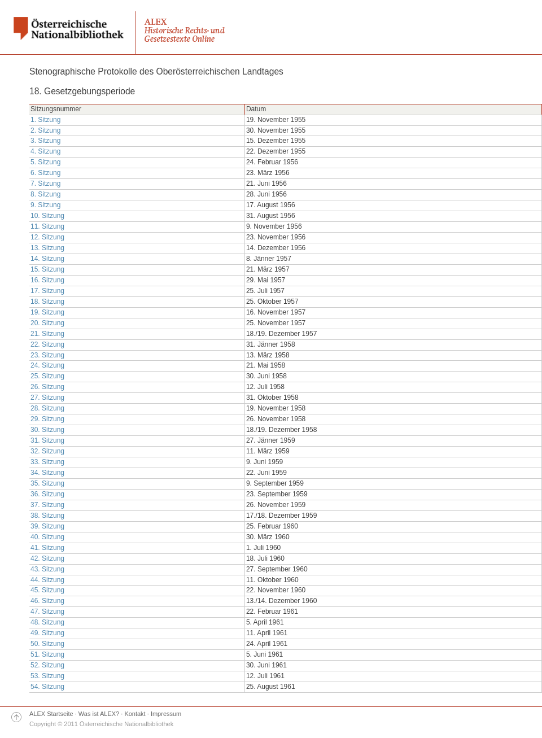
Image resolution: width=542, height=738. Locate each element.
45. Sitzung (47, 590)
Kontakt (134, 713)
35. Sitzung (47, 483)
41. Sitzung (47, 548)
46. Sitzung (47, 601)
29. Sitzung (47, 419)
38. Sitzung (47, 515)
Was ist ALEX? (98, 713)
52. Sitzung (47, 665)
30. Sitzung (47, 430)
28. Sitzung (47, 408)
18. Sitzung (47, 301)
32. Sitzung (47, 451)
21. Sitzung (47, 334)
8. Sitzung (45, 194)
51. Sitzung (47, 654)
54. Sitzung (47, 687)
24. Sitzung (47, 365)
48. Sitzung (47, 622)
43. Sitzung (47, 569)
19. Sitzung (47, 312)
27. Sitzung (47, 397)
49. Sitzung (47, 633)
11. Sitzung (47, 226)
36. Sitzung (47, 494)
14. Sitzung (47, 259)
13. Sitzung (47, 248)
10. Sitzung (47, 216)
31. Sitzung (47, 440)
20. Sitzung (47, 323)
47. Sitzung (47, 611)
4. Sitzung (45, 151)
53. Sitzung (47, 676)
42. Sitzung (47, 558)
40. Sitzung (47, 537)
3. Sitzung (45, 141)
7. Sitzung (45, 183)
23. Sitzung (47, 355)
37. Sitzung (47, 505)
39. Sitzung (47, 526)
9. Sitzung (45, 205)
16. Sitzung (47, 280)
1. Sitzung (45, 120)
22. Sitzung (47, 344)
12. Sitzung (47, 237)
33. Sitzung (47, 462)
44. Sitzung (47, 580)
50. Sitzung (47, 644)
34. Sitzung (47, 473)
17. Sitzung (47, 291)
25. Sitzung (47, 376)
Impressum (166, 713)
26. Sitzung (47, 387)
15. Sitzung (47, 269)
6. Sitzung (45, 173)
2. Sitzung (45, 130)
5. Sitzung (45, 162)
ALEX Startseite (51, 713)
